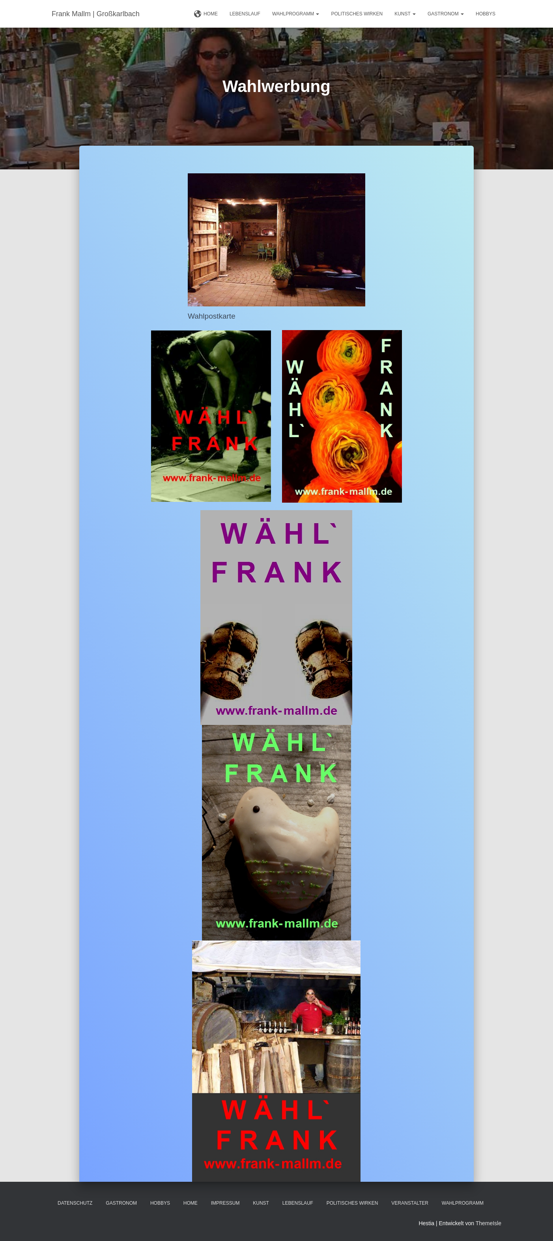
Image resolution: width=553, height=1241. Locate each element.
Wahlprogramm (295, 14)
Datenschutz (75, 1203)
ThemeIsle (488, 1223)
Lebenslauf (245, 14)
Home (206, 14)
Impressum (225, 1203)
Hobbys (485, 14)
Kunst (405, 14)
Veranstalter (409, 1203)
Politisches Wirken (357, 14)
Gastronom (446, 14)
